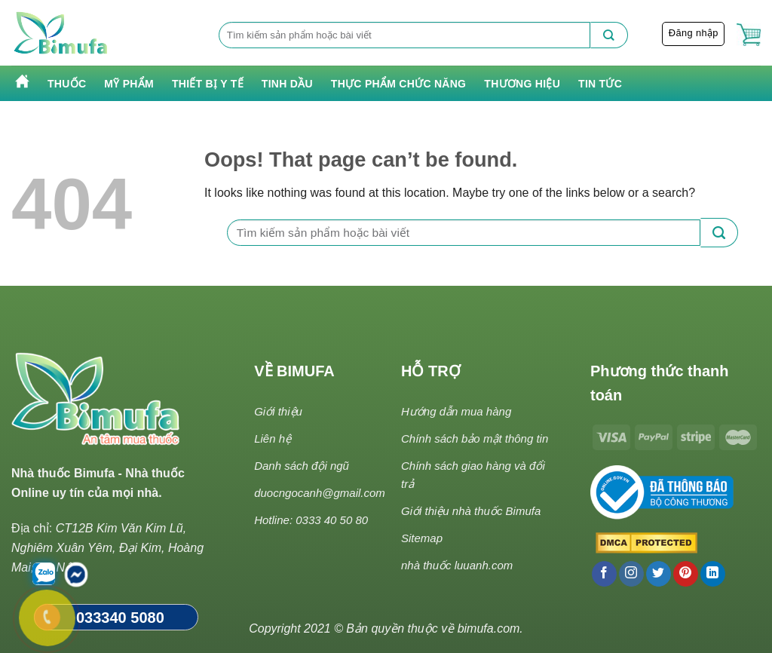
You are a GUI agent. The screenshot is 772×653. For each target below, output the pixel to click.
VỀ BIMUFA (294, 371)
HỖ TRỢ (431, 371)
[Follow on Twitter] (658, 574)
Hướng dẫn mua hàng (456, 411)
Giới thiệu (278, 411)
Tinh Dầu (287, 84)
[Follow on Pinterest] (685, 574)
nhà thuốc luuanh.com (457, 565)
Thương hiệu (522, 84)
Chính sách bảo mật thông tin (474, 438)
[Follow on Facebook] (604, 574)
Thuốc (66, 84)
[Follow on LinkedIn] (712, 574)
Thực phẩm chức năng (398, 84)
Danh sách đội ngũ (301, 465)
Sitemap (422, 538)
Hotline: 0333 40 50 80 (311, 520)
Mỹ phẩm (129, 84)
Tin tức (600, 84)
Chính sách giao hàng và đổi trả (473, 474)
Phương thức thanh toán (659, 383)
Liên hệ (272, 438)
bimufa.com (489, 628)
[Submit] (609, 35)
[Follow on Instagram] (631, 574)
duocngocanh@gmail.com (319, 492)
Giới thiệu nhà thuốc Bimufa (471, 510)
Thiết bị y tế (208, 84)
